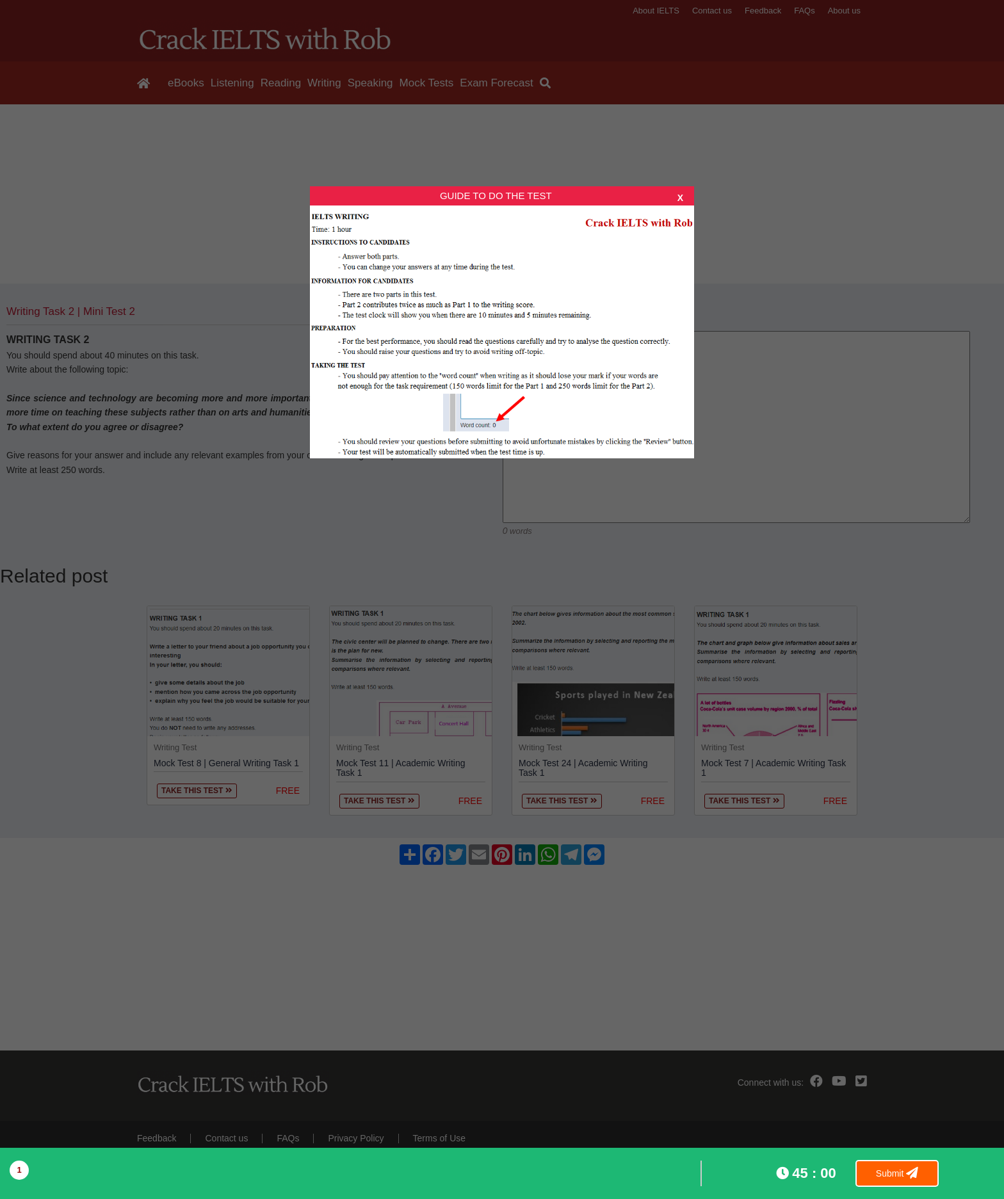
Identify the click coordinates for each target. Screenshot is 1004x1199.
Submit (897, 1173)
